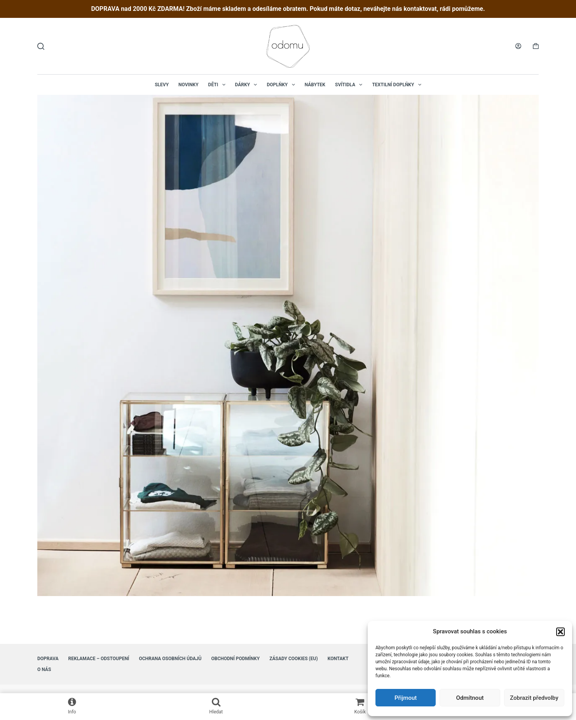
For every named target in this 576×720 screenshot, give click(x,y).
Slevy (162, 84)
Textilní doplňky (398, 84)
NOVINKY (188, 84)
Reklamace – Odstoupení (98, 658)
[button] (560, 632)
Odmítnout (470, 697)
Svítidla (350, 84)
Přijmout (405, 697)
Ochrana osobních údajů (170, 658)
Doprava (48, 658)
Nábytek (315, 84)
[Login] (518, 46)
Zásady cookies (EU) (293, 658)
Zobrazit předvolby (534, 697)
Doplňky (282, 84)
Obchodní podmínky (235, 658)
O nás (44, 669)
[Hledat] (40, 46)
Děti (218, 84)
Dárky (247, 84)
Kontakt (338, 658)
